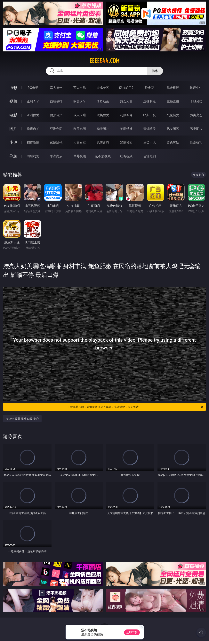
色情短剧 (149, 156)
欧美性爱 (103, 115)
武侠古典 (103, 142)
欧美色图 (79, 129)
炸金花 (149, 87)
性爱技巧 (196, 142)
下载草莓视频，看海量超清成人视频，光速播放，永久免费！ (136, 407)
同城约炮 (33, 156)
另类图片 (196, 129)
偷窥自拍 (33, 129)
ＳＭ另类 (196, 101)
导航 (13, 156)
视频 (13, 101)
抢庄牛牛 (196, 87)
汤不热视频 (103, 156)
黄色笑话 (173, 142)
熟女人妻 (126, 101)
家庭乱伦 (56, 142)
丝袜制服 (149, 101)
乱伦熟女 (173, 115)
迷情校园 (126, 142)
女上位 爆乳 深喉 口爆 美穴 (22, 418)
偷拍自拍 (56, 115)
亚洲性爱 (33, 115)
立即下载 (131, 632)
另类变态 (196, 115)
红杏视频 (126, 156)
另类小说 (149, 142)
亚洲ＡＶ (33, 101)
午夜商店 (56, 156)
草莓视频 (79, 156)
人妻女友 (79, 142)
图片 (13, 128)
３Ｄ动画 (103, 101)
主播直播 (173, 101)
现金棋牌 (173, 87)
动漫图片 (103, 129)
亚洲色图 (56, 129)
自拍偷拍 (56, 101)
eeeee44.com (104, 61)
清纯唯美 (149, 129)
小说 (13, 142)
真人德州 (56, 87)
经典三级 (149, 115)
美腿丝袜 (126, 129)
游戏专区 (103, 87)
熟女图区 (173, 129)
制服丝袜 (126, 115)
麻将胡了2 (126, 87)
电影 (13, 115)
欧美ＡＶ (79, 101)
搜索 (155, 71)
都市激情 (33, 142)
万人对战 (79, 87)
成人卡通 (79, 115)
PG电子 (33, 87)
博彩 (13, 87)
